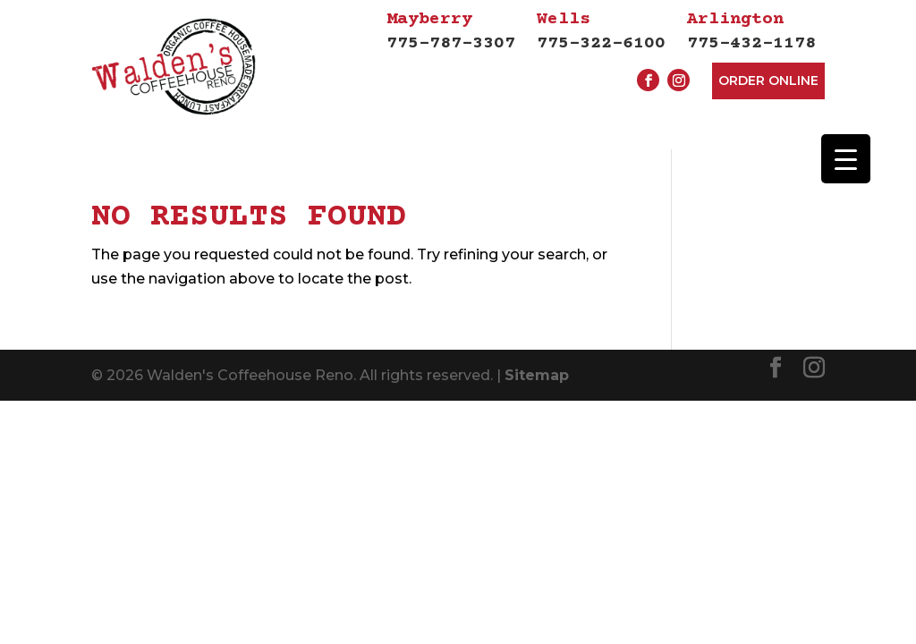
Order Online (768, 80)
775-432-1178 (751, 30)
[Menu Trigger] (845, 158)
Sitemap (537, 377)
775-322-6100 (601, 30)
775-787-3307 (450, 30)
